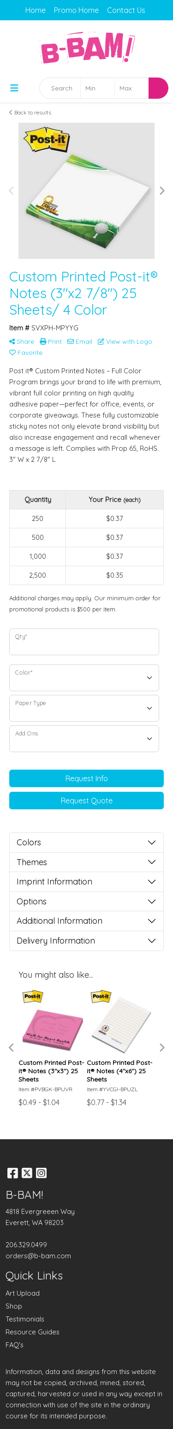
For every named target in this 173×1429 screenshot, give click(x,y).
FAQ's (15, 1344)
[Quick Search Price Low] (97, 88)
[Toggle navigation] (14, 88)
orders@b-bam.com (38, 1255)
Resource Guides (33, 1331)
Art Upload (23, 1293)
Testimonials (25, 1319)
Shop (14, 1306)
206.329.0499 (26, 1244)
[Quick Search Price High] (131, 88)
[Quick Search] (60, 88)
